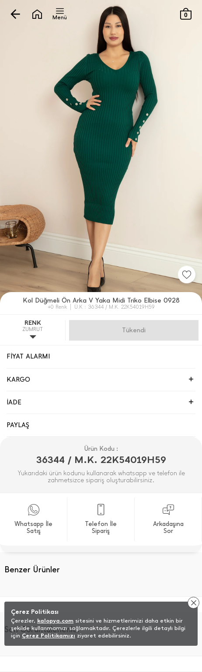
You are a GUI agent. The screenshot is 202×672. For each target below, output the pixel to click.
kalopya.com (55, 620)
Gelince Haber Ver (134, 330)
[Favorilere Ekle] (186, 274)
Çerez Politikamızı (48, 635)
